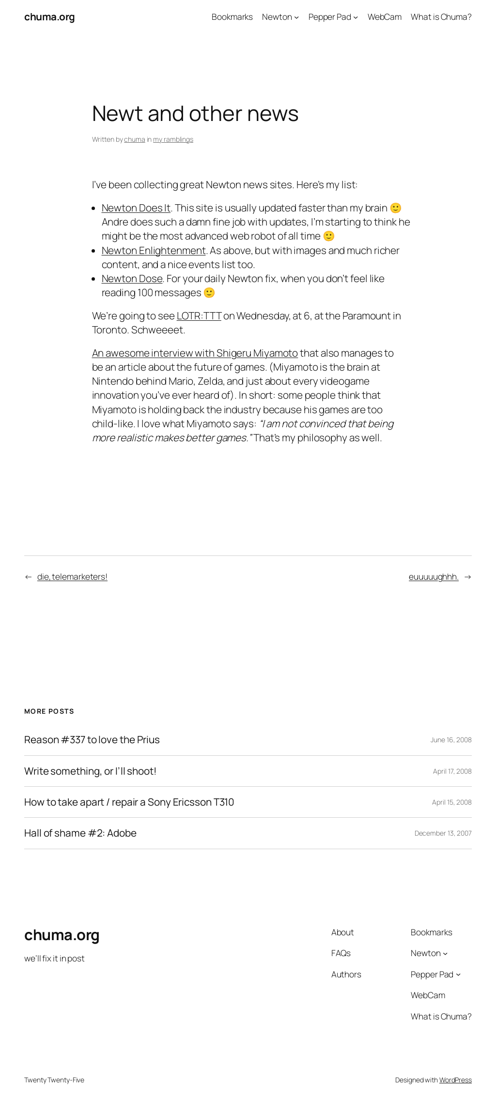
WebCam (385, 16)
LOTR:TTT (199, 315)
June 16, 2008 (451, 739)
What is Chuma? (441, 16)
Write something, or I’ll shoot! (90, 771)
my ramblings (173, 139)
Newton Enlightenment (154, 250)
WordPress (455, 1079)
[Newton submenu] (296, 16)
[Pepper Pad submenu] (355, 16)
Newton (277, 16)
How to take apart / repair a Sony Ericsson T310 (129, 802)
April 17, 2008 (452, 771)
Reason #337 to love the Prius (92, 739)
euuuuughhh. (434, 576)
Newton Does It (136, 207)
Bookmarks (232, 16)
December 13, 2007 (443, 833)
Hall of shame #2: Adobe (80, 833)
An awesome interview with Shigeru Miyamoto (195, 353)
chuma (134, 139)
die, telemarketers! (72, 576)
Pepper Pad (330, 16)
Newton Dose (132, 278)
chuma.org (49, 16)
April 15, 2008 (452, 802)
